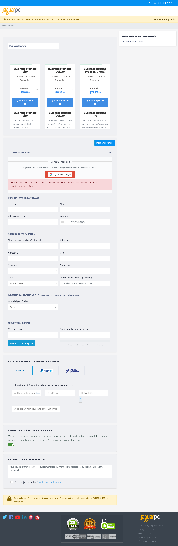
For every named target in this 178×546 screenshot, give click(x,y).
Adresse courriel (16, 216)
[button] (60, 174)
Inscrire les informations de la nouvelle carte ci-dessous (41, 385)
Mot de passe (15, 329)
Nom (62, 203)
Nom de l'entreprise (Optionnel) (24, 240)
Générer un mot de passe (21, 343)
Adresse (64, 240)
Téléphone (65, 216)
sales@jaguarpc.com (148, 537)
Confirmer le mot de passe (74, 329)
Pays (10, 277)
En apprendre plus (164, 19)
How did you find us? (19, 301)
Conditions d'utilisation (49, 482)
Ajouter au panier (25, 102)
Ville (62, 252)
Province (12, 265)
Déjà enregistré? (104, 142)
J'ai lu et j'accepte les (38, 482)
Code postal (66, 265)
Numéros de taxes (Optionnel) (76, 277)
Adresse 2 (13, 252)
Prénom (12, 203)
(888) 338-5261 (162, 3)
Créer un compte (20, 152)
